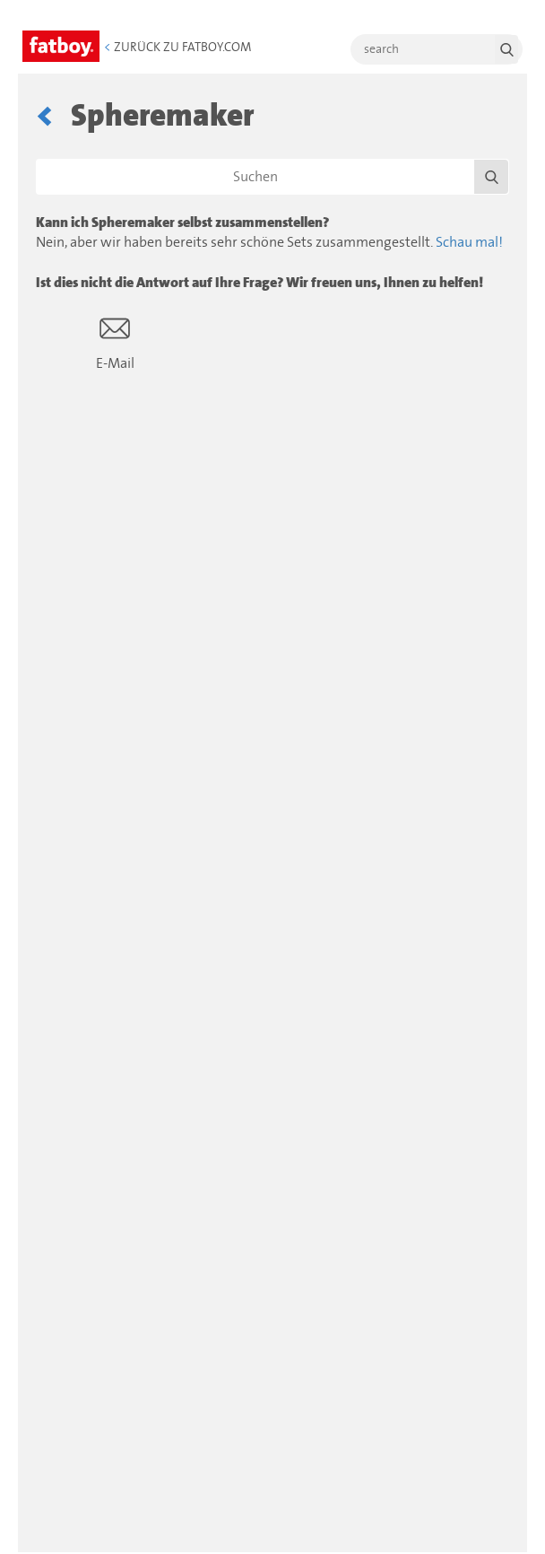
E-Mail (115, 342)
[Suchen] (272, 177)
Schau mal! (469, 242)
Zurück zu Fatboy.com (177, 47)
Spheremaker (162, 116)
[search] (436, 49)
